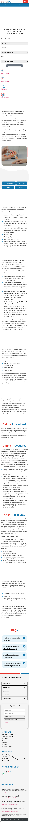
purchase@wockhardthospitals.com (9, 797)
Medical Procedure (9, 4)
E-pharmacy (4, 89)
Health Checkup (5, 81)
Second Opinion (5, 97)
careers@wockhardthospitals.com (9, 816)
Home (2, 4)
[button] (14, 639)
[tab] (9, 183)
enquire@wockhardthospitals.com (9, 792)
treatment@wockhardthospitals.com (10, 811)
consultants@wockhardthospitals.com (10, 804)
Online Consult (5, 73)
